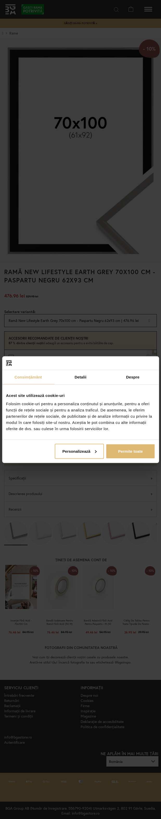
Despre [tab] (132, 377)
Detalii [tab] (81, 377)
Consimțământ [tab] (28, 377)
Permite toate (130, 451)
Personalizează (79, 451)
